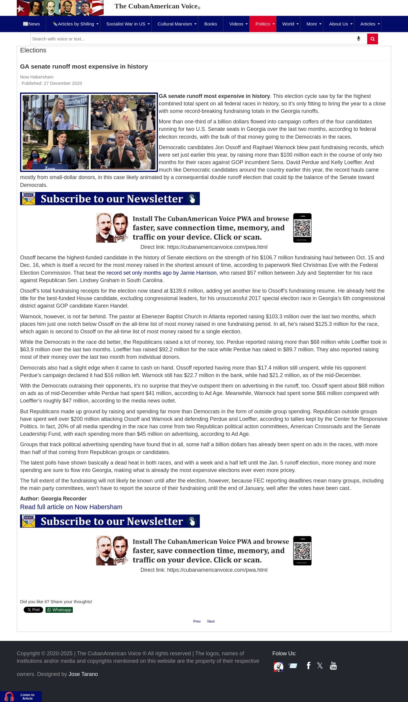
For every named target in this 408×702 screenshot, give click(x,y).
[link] (162, 273)
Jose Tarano (83, 674)
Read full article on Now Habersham (71, 507)
